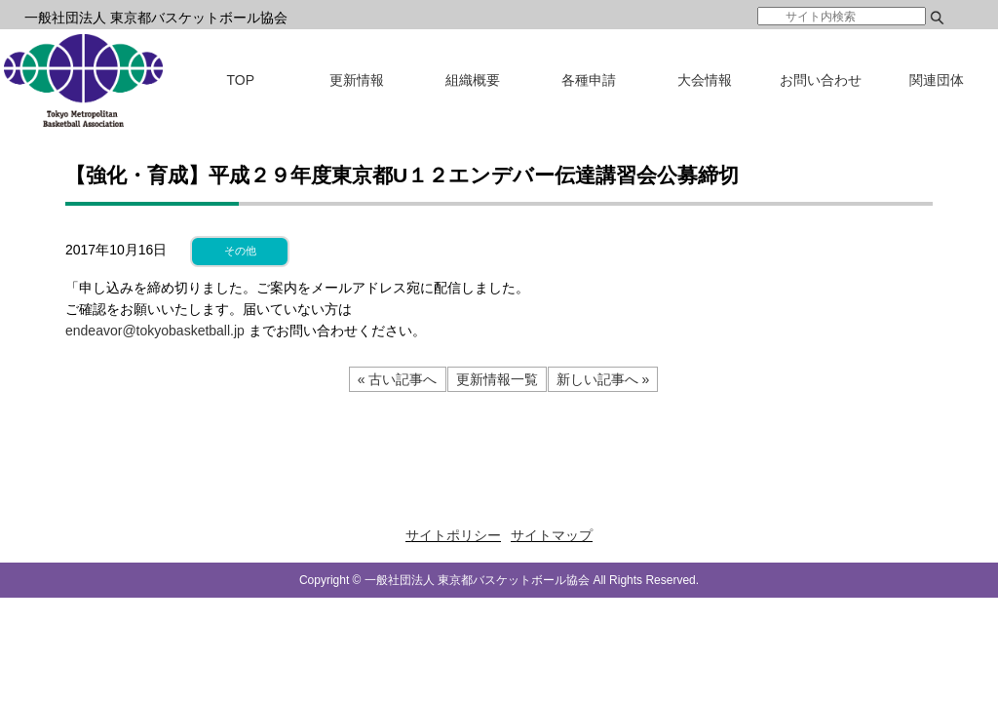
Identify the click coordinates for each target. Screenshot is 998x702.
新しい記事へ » (603, 379)
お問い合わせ (821, 80)
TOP (241, 80)
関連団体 (936, 80)
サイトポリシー (453, 535)
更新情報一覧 (497, 379)
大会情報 (704, 80)
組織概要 (472, 80)
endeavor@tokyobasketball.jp (155, 330)
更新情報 (356, 80)
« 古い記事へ (398, 379)
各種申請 (588, 80)
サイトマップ (552, 535)
